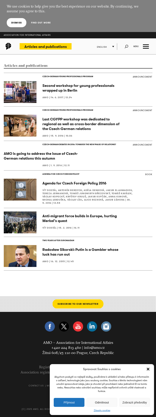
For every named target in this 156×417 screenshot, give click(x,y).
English (102, 46)
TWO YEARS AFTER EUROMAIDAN (58, 240)
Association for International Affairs (27, 35)
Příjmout (69, 402)
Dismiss (16, 22)
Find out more (41, 22)
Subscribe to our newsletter (77, 303)
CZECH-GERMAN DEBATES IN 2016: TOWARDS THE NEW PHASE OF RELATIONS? (79, 144)
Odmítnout (102, 402)
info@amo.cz (94, 347)
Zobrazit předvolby (135, 402)
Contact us (36, 385)
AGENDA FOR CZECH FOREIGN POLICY (60, 174)
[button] (148, 369)
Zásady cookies (102, 410)
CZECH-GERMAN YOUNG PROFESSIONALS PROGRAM (67, 76)
